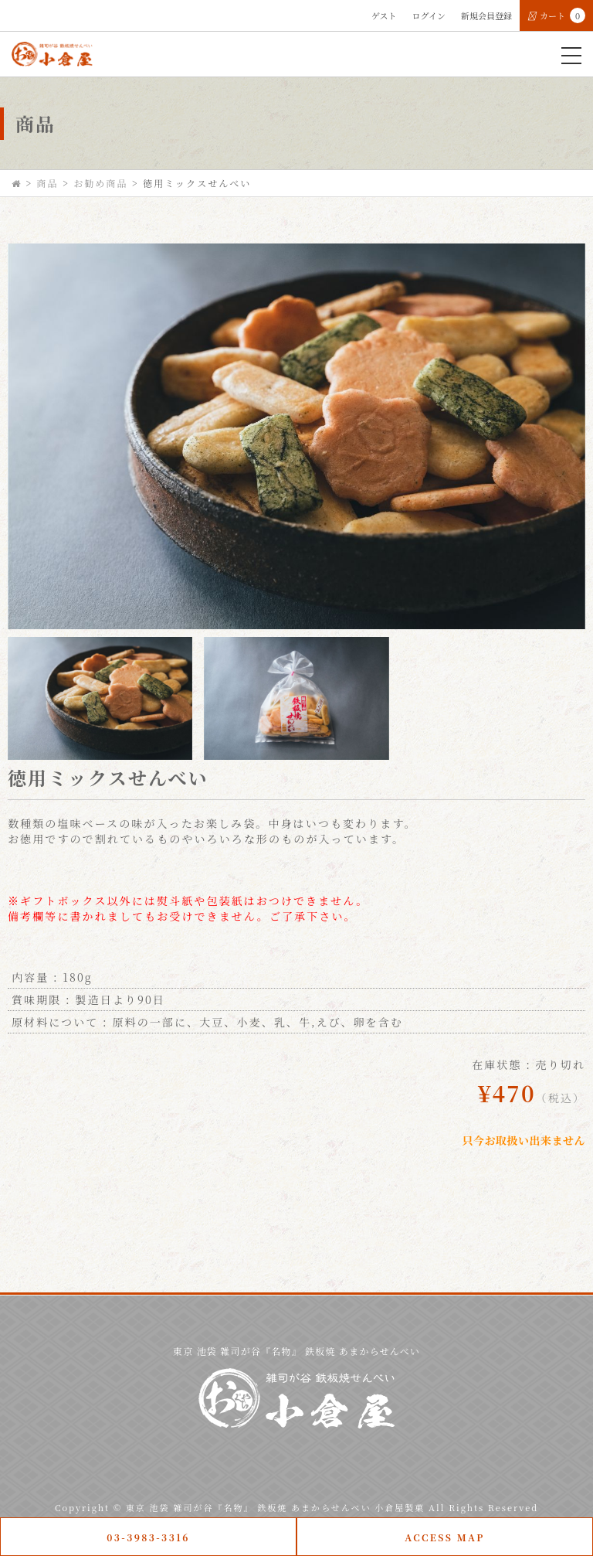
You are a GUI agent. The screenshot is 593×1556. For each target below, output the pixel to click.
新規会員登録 (486, 15)
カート (556, 15)
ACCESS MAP (445, 1537)
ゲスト (384, 15)
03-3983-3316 (148, 1537)
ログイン (429, 15)
